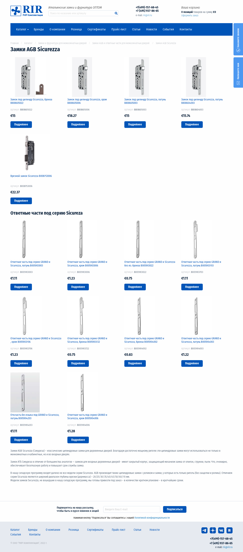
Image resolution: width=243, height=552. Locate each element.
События (168, 29)
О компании (57, 29)
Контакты (186, 29)
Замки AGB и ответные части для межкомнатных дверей (121, 43)
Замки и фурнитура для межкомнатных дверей (62, 43)
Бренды (39, 29)
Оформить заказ (189, 15)
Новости (151, 29)
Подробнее (21, 124)
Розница (76, 29)
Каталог (21, 29)
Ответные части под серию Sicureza (46, 213)
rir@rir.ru (147, 15)
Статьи (136, 29)
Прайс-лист (118, 29)
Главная (14, 43)
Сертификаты (97, 29)
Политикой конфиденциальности (152, 517)
